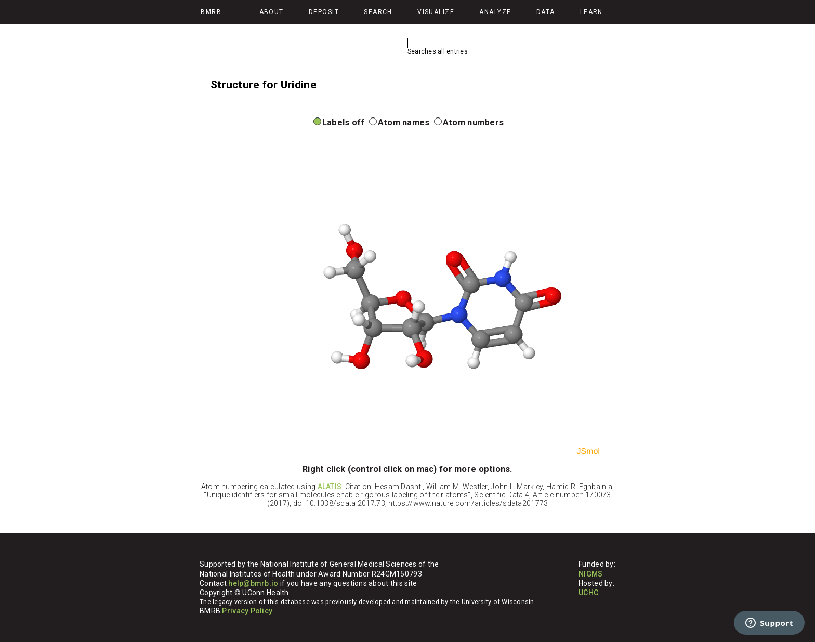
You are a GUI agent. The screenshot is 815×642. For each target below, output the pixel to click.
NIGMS (590, 574)
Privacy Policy (247, 611)
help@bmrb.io (253, 583)
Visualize (435, 12)
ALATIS (330, 486)
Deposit (324, 12)
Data (545, 12)
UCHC (588, 592)
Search (378, 12)
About (271, 12)
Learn (591, 12)
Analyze (495, 12)
